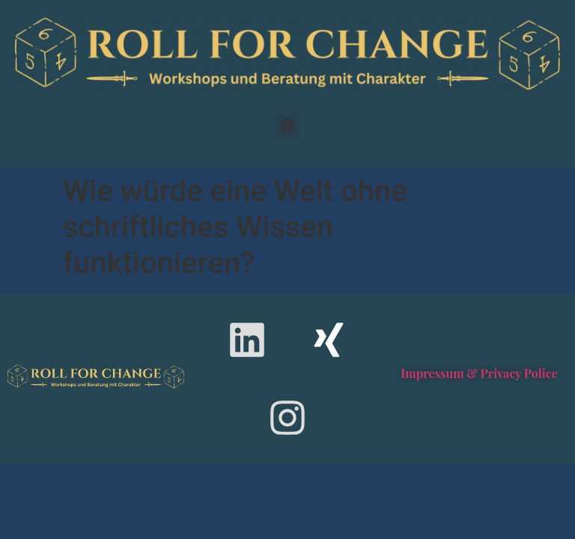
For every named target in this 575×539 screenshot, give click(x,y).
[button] (288, 125)
